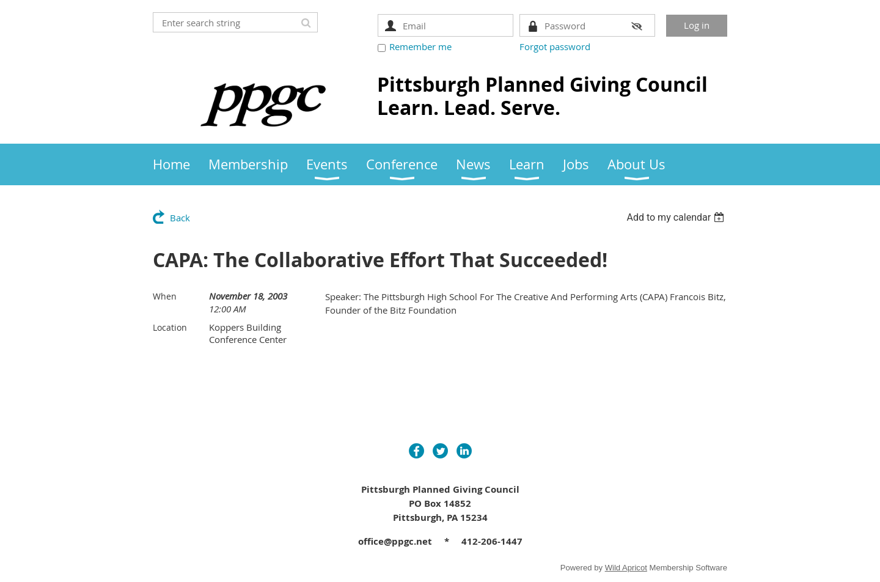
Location (170, 327)
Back (180, 218)
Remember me (420, 46)
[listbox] (676, 217)
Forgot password (554, 46)
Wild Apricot (626, 567)
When (165, 296)
